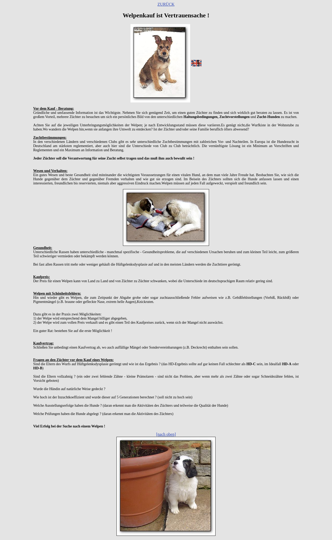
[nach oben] (166, 434)
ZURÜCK (166, 4)
